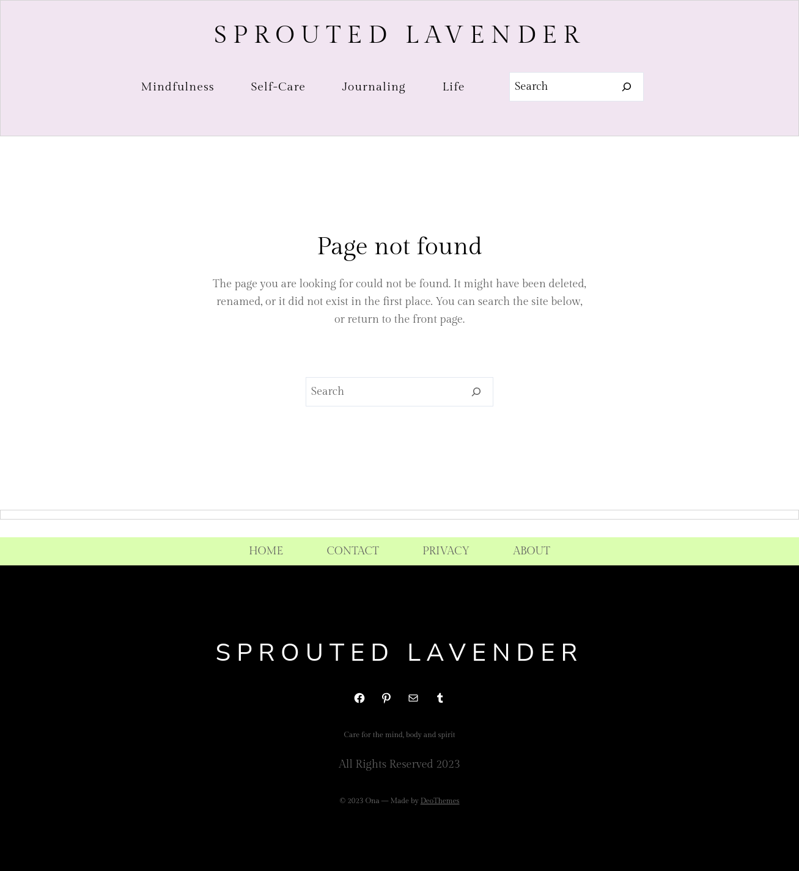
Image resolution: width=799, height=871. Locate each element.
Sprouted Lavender (399, 35)
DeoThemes (440, 800)
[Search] (627, 86)
